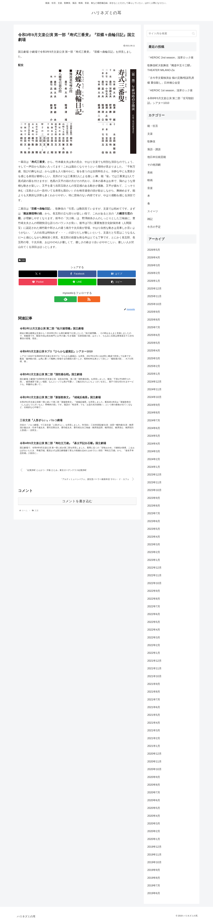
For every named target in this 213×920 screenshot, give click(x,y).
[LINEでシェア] (77, 282)
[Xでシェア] (38, 274)
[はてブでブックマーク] (116, 274)
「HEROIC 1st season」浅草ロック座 (170, 90)
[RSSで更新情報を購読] (81, 299)
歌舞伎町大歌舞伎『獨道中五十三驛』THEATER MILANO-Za (170, 68)
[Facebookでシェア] (77, 274)
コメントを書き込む (77, 504)
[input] (171, 33)
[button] (116, 282)
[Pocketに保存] (38, 282)
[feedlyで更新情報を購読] (74, 299)
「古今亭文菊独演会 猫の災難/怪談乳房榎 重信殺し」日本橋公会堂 (170, 80)
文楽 (22, 260)
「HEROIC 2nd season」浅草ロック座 (170, 57)
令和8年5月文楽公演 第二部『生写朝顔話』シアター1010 (170, 100)
